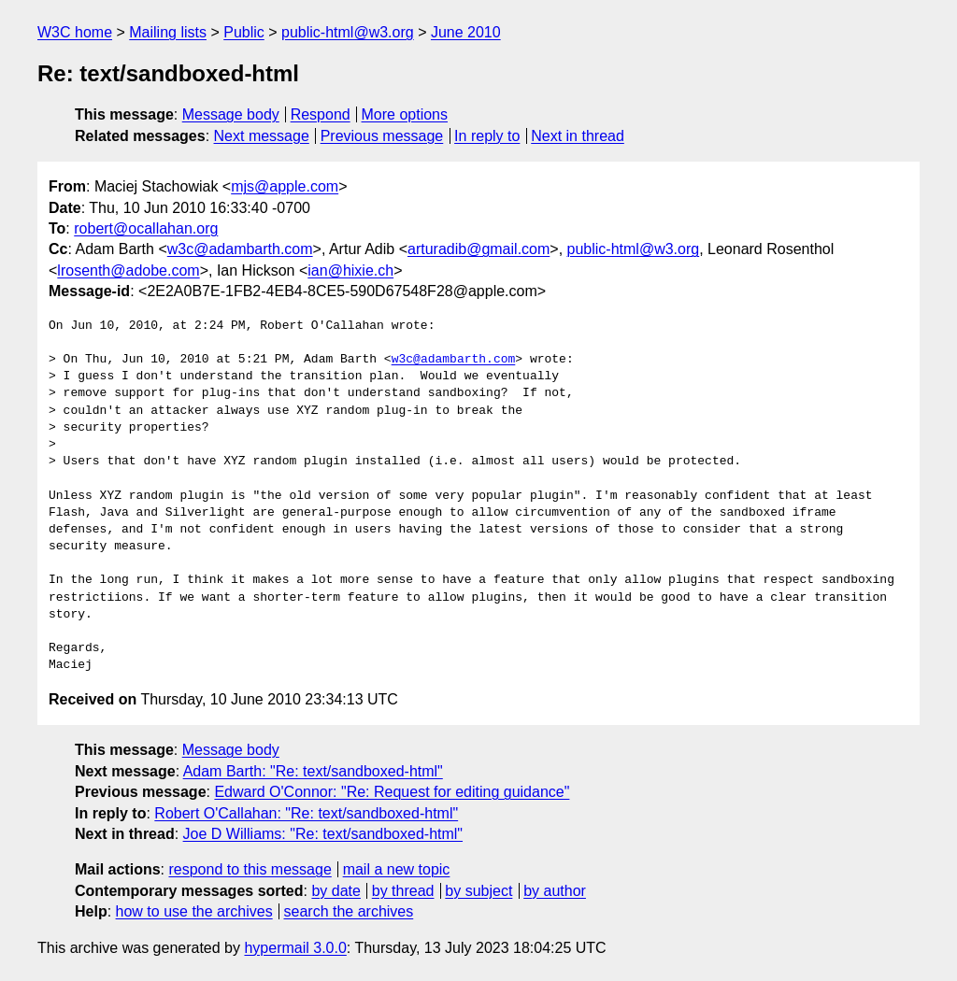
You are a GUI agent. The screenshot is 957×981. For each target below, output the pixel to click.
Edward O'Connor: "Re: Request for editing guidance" (391, 792)
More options (405, 114)
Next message (261, 136)
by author (554, 891)
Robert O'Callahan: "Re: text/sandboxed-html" (306, 813)
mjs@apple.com (284, 186)
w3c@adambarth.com (240, 249)
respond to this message (249, 869)
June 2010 (466, 32)
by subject (478, 891)
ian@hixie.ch (350, 270)
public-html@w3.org (347, 32)
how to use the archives (194, 911)
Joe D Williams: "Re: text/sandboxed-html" (323, 834)
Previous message (382, 136)
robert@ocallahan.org (146, 228)
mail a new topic (396, 869)
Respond (320, 114)
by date (335, 891)
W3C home (74, 32)
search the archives (349, 911)
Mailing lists (168, 32)
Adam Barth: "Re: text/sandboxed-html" (313, 771)
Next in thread (577, 136)
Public (243, 32)
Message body (230, 114)
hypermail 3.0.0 (295, 948)
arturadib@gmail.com (478, 249)
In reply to (487, 136)
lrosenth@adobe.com (128, 270)
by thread (403, 891)
